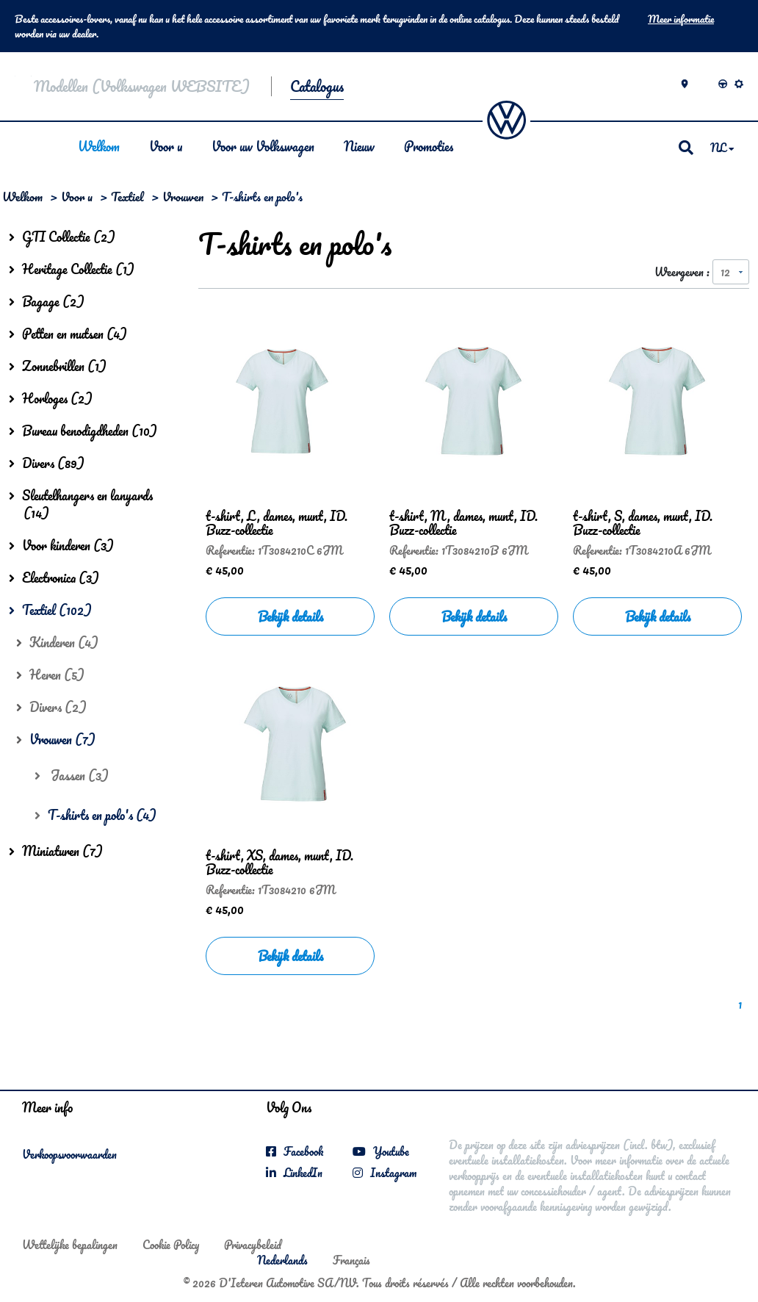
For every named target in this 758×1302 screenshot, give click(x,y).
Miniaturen (56, 851)
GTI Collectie (62, 236)
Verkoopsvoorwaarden (69, 1155)
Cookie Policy (170, 1245)
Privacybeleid (252, 1245)
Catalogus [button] (317, 86)
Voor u (164, 146)
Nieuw (358, 146)
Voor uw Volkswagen (262, 146)
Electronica (54, 577)
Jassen (72, 775)
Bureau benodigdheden (83, 430)
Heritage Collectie (71, 269)
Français (351, 1260)
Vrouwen (182, 196)
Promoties (427, 146)
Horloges (51, 398)
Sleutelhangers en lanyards (81, 504)
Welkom (98, 146)
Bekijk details (290, 616)
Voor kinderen (61, 545)
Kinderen (57, 642)
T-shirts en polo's (95, 815)
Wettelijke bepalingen (70, 1245)
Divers (46, 463)
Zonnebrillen (58, 366)
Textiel (127, 196)
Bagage (46, 301)
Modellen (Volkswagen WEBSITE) (141, 86)
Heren (50, 674)
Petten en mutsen (68, 333)
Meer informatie (681, 19)
